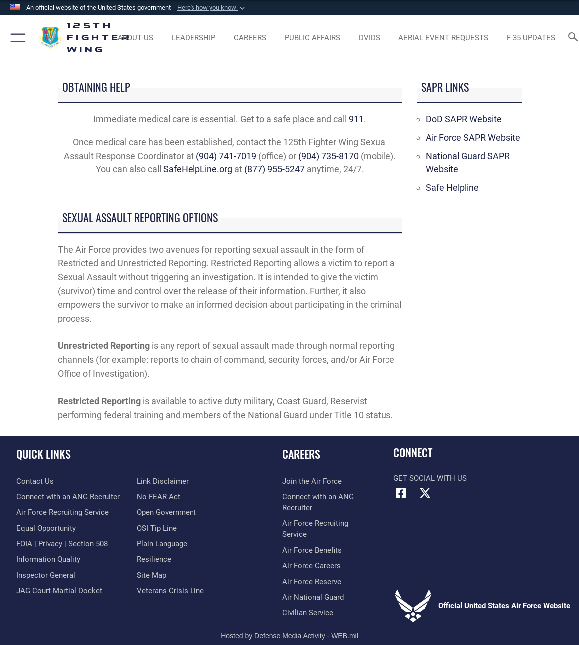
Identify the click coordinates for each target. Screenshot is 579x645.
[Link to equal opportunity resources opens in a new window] (46, 528)
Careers (301, 454)
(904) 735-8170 (328, 156)
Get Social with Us (430, 478)
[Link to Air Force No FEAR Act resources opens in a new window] (158, 496)
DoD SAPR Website (464, 119)
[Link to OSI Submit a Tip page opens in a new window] (157, 528)
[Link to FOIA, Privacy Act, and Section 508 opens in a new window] (62, 543)
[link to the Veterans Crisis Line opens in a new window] (170, 590)
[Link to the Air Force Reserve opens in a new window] (311, 581)
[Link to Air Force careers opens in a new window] (311, 565)
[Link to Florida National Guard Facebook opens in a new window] (400, 493)
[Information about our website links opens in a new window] (163, 481)
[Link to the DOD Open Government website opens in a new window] (166, 512)
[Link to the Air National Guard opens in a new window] (313, 597)
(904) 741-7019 (226, 156)
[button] (212, 8)
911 (356, 119)
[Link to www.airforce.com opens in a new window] (312, 481)
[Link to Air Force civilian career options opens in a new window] (307, 612)
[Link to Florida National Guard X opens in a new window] (425, 493)
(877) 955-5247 (274, 169)
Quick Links (43, 454)
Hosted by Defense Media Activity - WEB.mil (289, 636)
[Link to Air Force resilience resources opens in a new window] (154, 559)
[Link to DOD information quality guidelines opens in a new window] (48, 559)
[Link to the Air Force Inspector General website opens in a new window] (45, 575)
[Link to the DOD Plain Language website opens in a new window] (162, 543)
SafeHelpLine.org (197, 169)
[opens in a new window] (369, 37)
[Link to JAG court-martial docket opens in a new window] (59, 590)
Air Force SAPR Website (473, 137)
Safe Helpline (452, 187)
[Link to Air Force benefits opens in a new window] (312, 550)
